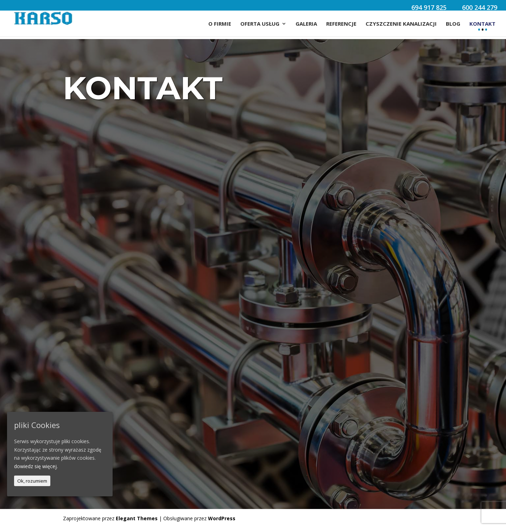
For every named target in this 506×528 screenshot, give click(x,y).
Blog (453, 24)
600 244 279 (479, 8)
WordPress (221, 518)
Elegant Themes (137, 518)
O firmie (219, 24)
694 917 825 (429, 8)
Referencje (341, 24)
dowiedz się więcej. (36, 466)
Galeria (306, 24)
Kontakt (482, 24)
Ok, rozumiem (32, 481)
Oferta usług (259, 24)
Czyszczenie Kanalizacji (401, 24)
